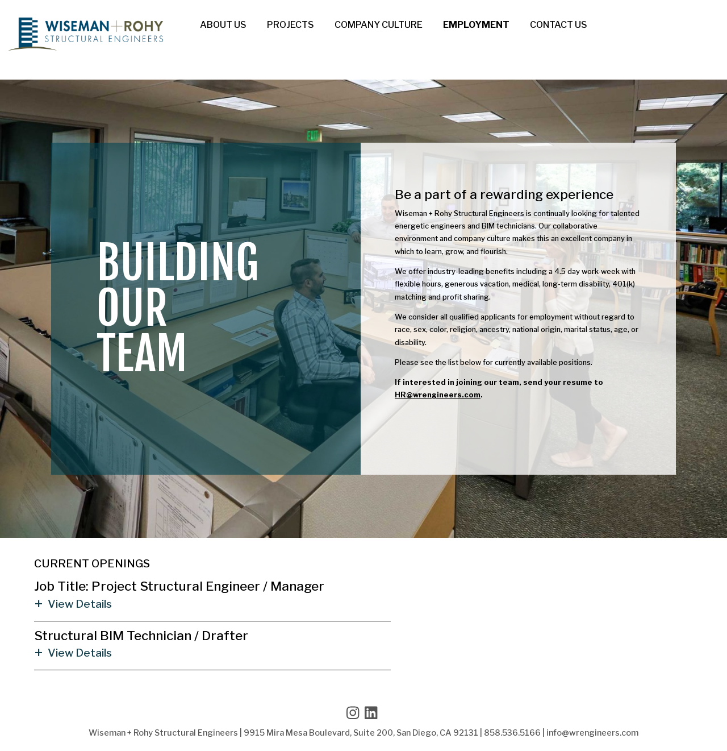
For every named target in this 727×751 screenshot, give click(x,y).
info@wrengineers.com (592, 733)
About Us (223, 25)
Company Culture (379, 25)
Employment (476, 25)
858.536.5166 (512, 733)
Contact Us (558, 25)
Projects (290, 25)
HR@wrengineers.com (438, 395)
